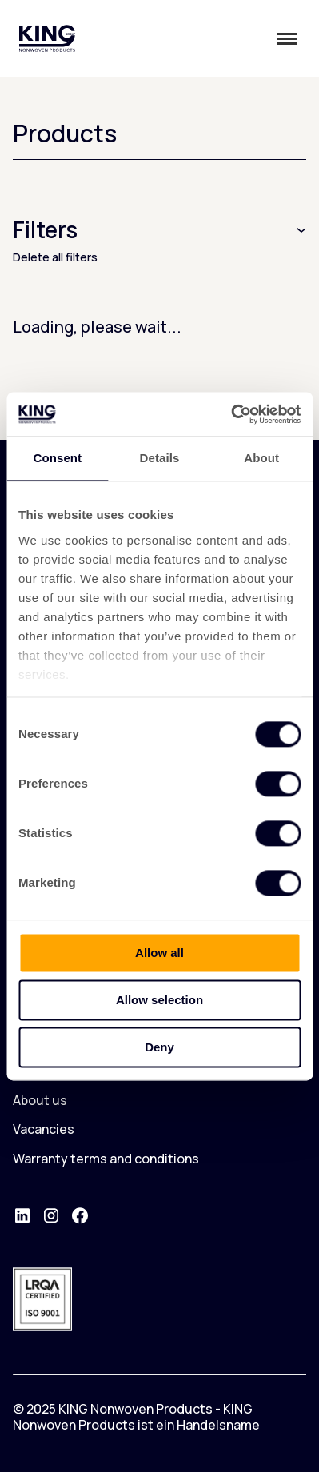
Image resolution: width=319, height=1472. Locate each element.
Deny (159, 1047)
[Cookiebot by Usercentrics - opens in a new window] (231, 414)
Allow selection (159, 1000)
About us (40, 1100)
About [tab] (261, 458)
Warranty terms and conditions (106, 1158)
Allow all (159, 952)
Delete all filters (55, 257)
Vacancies (43, 1129)
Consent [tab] (57, 458)
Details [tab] (160, 458)
